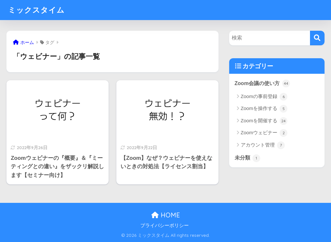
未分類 (247, 158)
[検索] (317, 38)
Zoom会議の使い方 (262, 83)
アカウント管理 (263, 145)
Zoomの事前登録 (264, 97)
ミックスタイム (36, 10)
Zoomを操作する (264, 109)
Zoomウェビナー (264, 133)
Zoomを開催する (264, 121)
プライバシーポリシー (164, 225)
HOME (165, 215)
